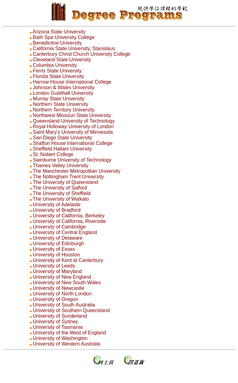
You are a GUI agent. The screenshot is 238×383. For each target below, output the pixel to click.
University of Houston (56, 254)
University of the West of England (69, 332)
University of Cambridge (59, 226)
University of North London (62, 293)
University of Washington (60, 338)
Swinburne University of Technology (72, 160)
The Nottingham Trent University (68, 176)
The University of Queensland (65, 182)
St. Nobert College (53, 154)
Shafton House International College (72, 143)
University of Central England (65, 232)
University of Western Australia (66, 343)
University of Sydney (55, 321)
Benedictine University (57, 43)
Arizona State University (59, 31)
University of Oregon (55, 299)
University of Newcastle (58, 288)
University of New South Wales (67, 282)
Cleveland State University (62, 59)
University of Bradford (57, 210)
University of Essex (54, 249)
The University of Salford (60, 187)
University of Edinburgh (58, 243)
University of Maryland (57, 271)
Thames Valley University (60, 165)
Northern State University (60, 104)
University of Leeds (54, 265)
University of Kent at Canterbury (68, 260)
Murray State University (58, 98)
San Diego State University (62, 137)
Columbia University (55, 65)
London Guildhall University (63, 93)
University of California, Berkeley (68, 215)
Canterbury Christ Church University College (81, 54)
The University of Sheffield (61, 193)
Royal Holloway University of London (73, 126)
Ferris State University (57, 70)
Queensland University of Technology (74, 121)
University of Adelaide (57, 204)
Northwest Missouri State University (72, 115)
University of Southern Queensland (71, 310)
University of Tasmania (58, 327)
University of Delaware (57, 238)
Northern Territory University (64, 109)
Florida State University (58, 76)
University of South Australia (64, 304)
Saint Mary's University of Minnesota (73, 132)
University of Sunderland (60, 316)
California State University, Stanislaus (74, 48)
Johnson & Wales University (64, 87)
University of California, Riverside (69, 221)
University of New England (62, 277)
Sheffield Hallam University (62, 148)
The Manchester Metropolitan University (77, 171)
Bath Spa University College (64, 37)
